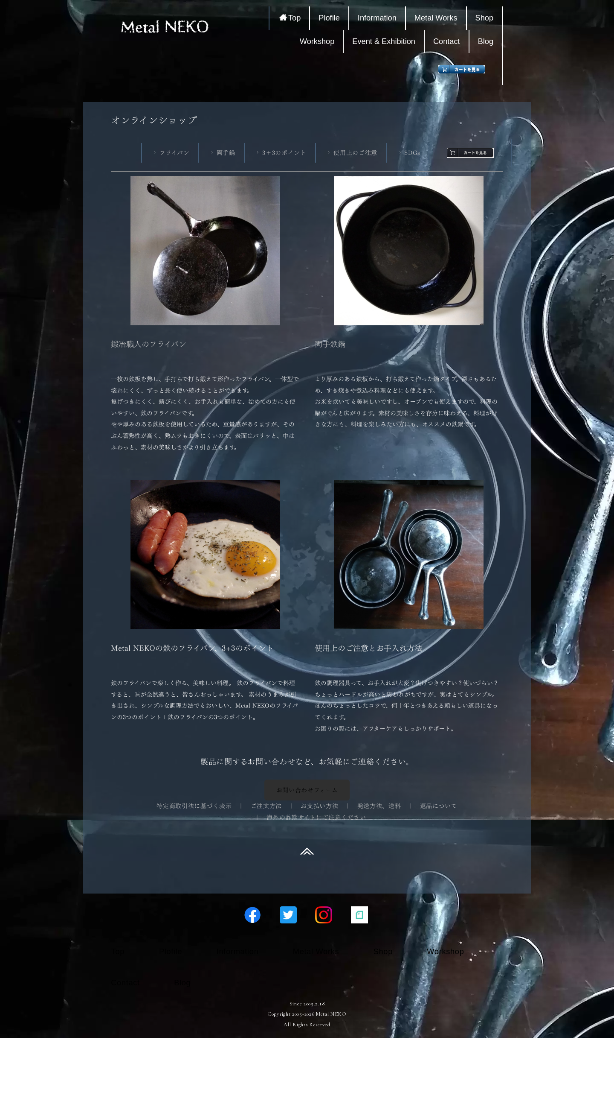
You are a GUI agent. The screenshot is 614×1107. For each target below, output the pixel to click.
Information (378, 18)
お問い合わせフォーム (307, 790)
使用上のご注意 (351, 152)
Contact (448, 41)
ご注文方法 (266, 805)
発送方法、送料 (379, 805)
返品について (439, 805)
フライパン (170, 152)
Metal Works (437, 18)
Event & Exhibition (385, 41)
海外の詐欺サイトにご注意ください (316, 817)
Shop (486, 18)
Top (292, 17)
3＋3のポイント (280, 152)
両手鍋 (222, 152)
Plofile (331, 18)
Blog (487, 41)
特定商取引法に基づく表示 (194, 805)
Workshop (318, 41)
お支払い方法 (319, 805)
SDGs (408, 152)
